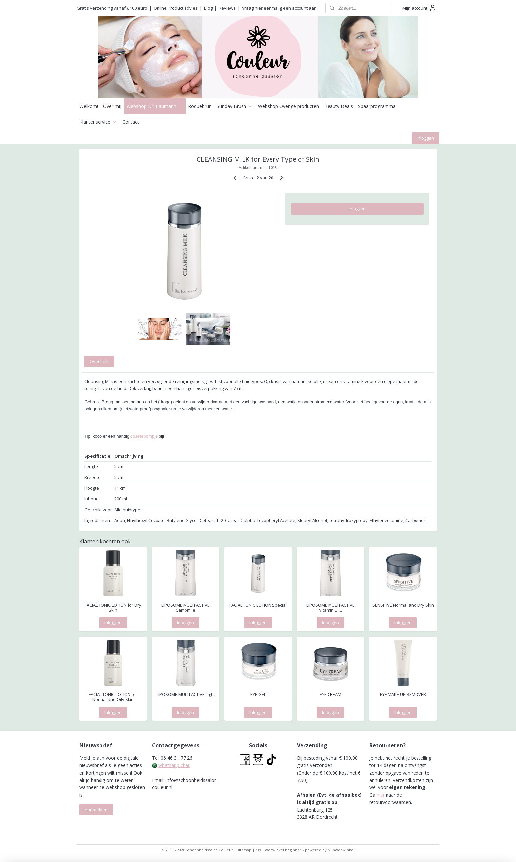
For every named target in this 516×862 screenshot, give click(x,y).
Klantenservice (98, 122)
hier (381, 795)
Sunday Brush (235, 106)
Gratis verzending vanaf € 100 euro (112, 8)
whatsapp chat (174, 765)
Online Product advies (176, 8)
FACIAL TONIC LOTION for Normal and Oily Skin (113, 697)
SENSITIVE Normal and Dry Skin (403, 605)
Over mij (112, 106)
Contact (130, 122)
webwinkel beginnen (283, 849)
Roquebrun (200, 106)
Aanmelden (96, 810)
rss (258, 849)
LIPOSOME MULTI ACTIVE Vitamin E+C (330, 608)
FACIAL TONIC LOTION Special (258, 605)
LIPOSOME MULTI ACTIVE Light (186, 694)
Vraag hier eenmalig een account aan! (280, 8)
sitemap (244, 849)
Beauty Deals (338, 106)
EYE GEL (258, 694)
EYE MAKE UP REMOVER (403, 694)
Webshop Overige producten (288, 106)
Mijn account (419, 8)
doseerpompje (144, 436)
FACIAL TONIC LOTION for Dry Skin (113, 608)
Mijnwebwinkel (341, 849)
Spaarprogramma (377, 106)
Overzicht (99, 361)
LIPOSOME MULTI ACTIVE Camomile (185, 608)
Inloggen (425, 138)
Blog (208, 8)
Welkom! (88, 106)
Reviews (227, 8)
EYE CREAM (330, 694)
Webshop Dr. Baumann (155, 106)
